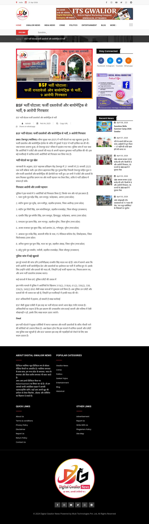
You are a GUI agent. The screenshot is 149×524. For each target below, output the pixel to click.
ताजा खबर (22, 32)
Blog (103, 25)
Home (18, 25)
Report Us (20, 433)
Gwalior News (33, 25)
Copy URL (62, 123)
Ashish (26, 123)
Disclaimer (20, 429)
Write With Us (82, 425)
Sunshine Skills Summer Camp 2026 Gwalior (122, 129)
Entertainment (89, 25)
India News (49, 25)
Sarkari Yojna (62, 378)
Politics (73, 25)
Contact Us (21, 442)
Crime (62, 25)
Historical (60, 391)
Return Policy (21, 438)
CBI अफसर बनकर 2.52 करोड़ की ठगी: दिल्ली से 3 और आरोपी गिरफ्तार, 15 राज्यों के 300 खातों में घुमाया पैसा (123, 164)
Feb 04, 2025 (44, 123)
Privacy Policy (22, 425)
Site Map (80, 433)
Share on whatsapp (25, 126)
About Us (20, 416)
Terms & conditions (24, 421)
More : (113, 25)
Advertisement (82, 416)
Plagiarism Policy (83, 429)
